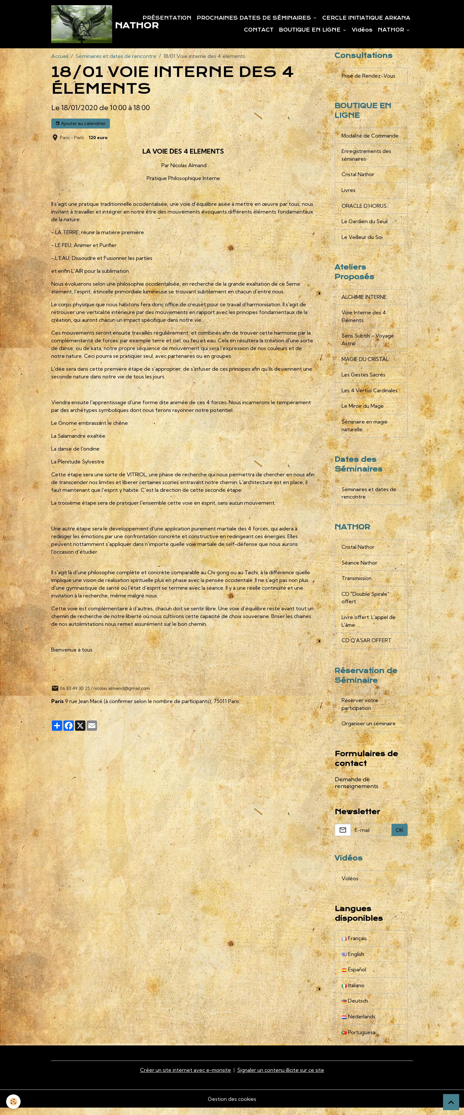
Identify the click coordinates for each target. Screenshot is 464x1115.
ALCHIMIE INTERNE (364, 299)
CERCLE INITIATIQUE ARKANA (366, 18)
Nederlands (358, 1024)
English (353, 961)
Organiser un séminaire (369, 730)
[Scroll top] (451, 1102)
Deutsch (355, 1008)
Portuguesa (358, 1039)
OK (399, 836)
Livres (348, 192)
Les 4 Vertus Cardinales (370, 394)
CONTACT (259, 30)
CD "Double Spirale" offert (365, 603)
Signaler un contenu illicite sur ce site (280, 1077)
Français (354, 945)
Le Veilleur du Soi (362, 239)
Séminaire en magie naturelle (365, 429)
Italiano (353, 992)
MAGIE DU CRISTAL (365, 362)
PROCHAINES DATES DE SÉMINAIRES (255, 18)
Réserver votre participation (360, 710)
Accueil (59, 56)
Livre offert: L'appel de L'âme (369, 626)
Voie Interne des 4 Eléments (364, 319)
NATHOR (392, 30)
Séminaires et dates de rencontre (115, 56)
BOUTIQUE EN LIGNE (310, 30)
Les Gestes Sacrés (364, 378)
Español (354, 976)
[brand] (86, 24)
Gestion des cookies (232, 1106)
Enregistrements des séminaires (367, 156)
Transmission (357, 583)
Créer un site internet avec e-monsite (185, 1077)
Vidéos (362, 30)
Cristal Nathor (358, 176)
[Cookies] (13, 1101)
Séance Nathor (359, 567)
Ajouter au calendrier (80, 124)
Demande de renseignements (356, 789)
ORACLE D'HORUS (364, 208)
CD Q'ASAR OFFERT (367, 646)
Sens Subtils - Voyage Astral (368, 343)
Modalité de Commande (371, 137)
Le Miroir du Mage (363, 409)
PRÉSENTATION (166, 18)
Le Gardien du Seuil (365, 223)
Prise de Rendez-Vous (368, 76)
